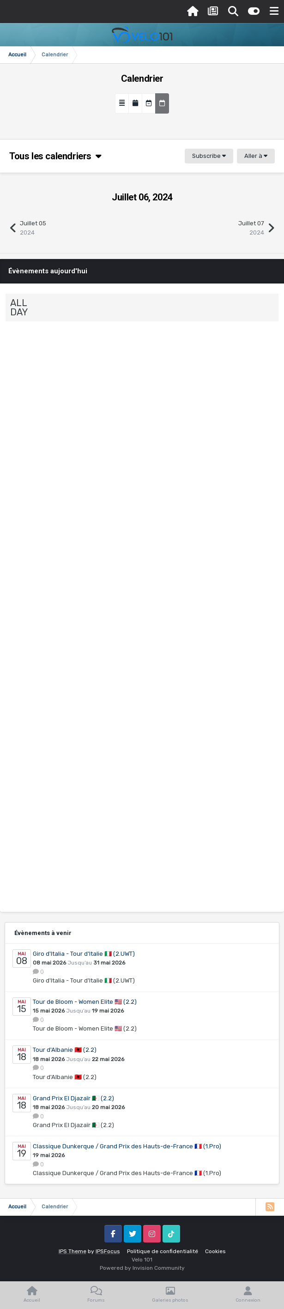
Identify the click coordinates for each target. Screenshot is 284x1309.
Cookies (215, 1251)
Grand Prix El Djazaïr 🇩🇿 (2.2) (73, 1098)
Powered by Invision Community (142, 1268)
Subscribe (209, 155)
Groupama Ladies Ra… (88, 594)
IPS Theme (72, 1251)
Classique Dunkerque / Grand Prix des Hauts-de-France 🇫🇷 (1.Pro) (127, 1146)
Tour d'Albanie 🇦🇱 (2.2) (65, 1049)
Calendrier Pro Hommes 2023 (52, 419)
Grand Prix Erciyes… (84, 476)
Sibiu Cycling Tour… (82, 358)
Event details (28, 399)
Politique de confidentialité (162, 1251)
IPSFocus (108, 1251)
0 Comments (114, 424)
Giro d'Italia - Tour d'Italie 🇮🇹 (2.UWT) (84, 953)
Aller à (255, 155)
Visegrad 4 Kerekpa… (86, 712)
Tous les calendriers (55, 156)
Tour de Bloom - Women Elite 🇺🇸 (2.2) (85, 1001)
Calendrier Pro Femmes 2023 (52, 655)
